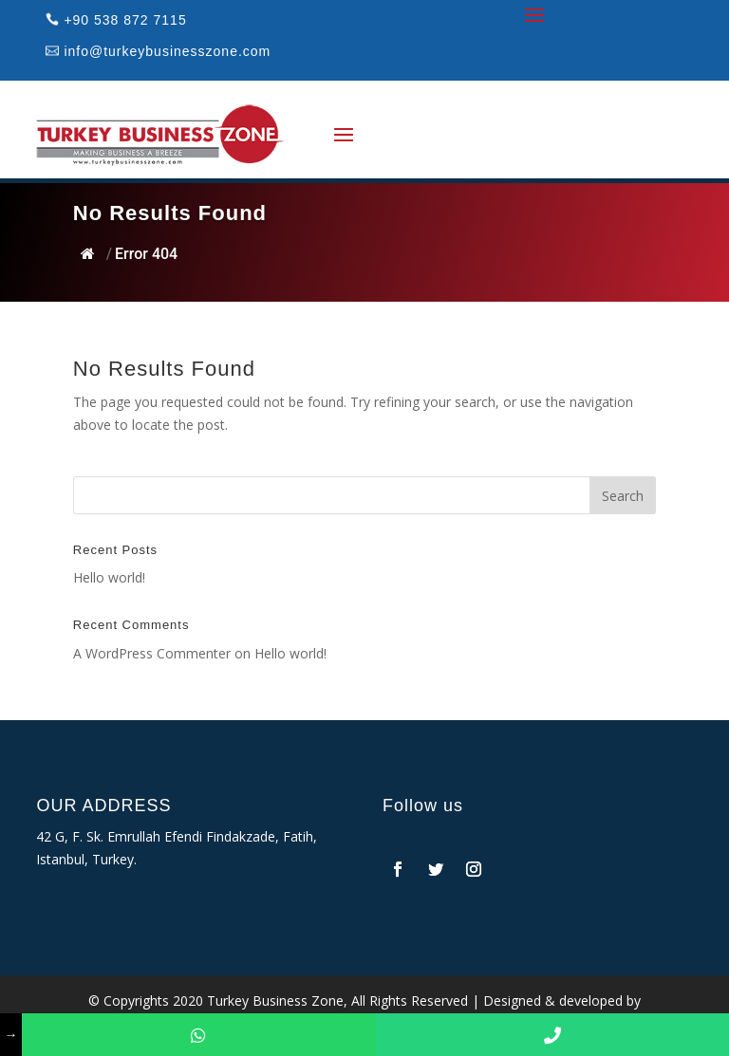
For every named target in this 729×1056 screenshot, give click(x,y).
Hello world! (109, 577)
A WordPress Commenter (152, 653)
